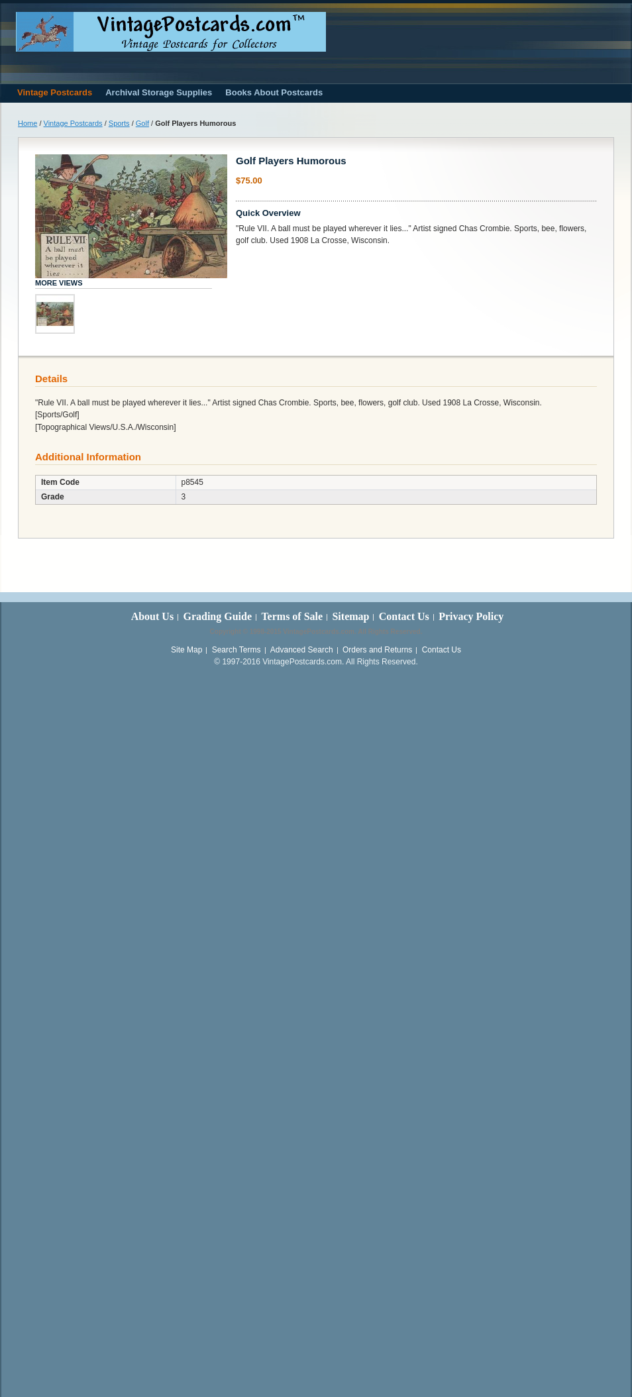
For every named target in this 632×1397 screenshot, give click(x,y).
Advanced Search (301, 649)
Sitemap (350, 616)
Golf (142, 123)
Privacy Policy (471, 616)
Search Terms (236, 649)
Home (27, 123)
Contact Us (404, 616)
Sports (119, 123)
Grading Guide (217, 616)
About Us (152, 616)
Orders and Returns (377, 649)
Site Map (186, 649)
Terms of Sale (292, 616)
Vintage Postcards (73, 123)
